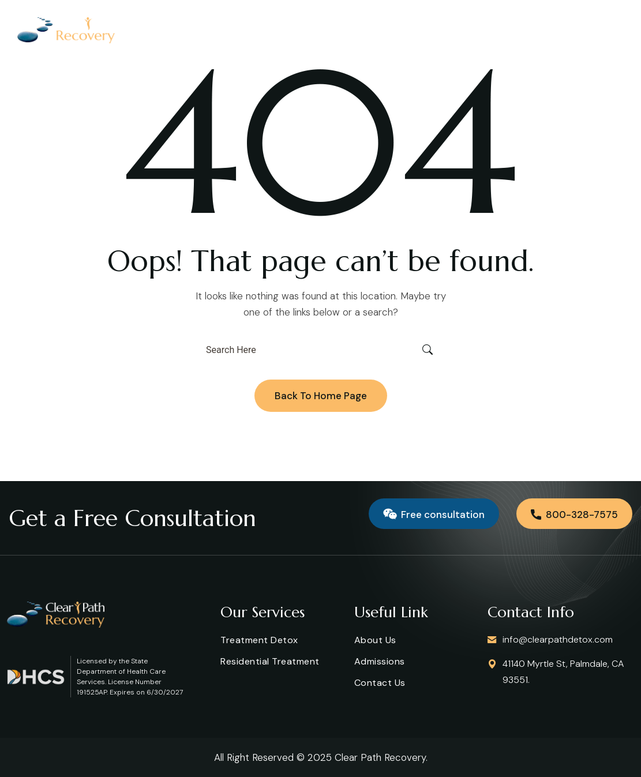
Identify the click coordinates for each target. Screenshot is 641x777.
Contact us (380, 683)
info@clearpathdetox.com (558, 639)
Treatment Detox (259, 640)
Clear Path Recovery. (381, 757)
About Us (375, 640)
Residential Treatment (270, 661)
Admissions (379, 661)
